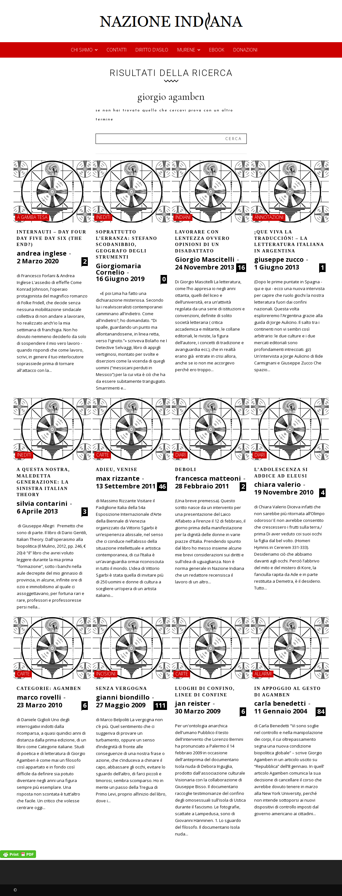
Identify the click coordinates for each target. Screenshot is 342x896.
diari (180, 455)
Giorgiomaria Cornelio (118, 269)
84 (320, 711)
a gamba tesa (32, 217)
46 (162, 486)
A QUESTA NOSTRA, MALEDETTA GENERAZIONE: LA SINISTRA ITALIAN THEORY (43, 482)
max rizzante (118, 478)
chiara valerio (277, 484)
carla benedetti (280, 703)
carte (102, 455)
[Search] (233, 139)
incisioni (106, 674)
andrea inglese (42, 253)
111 (160, 705)
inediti (103, 217)
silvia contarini (42, 503)
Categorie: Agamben (49, 688)
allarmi (263, 674)
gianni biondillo (123, 697)
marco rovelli (39, 697)
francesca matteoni (208, 478)
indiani (182, 217)
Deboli (185, 469)
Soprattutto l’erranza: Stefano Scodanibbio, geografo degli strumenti (126, 244)
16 (241, 267)
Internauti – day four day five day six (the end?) (52, 238)
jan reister (192, 703)
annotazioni (268, 217)
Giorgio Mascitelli (205, 259)
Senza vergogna (121, 688)
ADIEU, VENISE (117, 469)
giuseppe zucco (279, 259)
